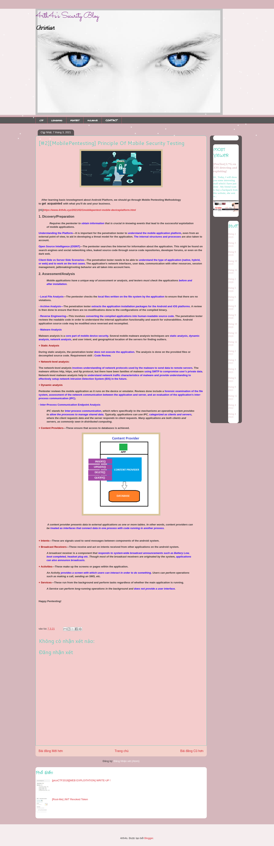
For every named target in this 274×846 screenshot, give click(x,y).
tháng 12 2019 (232, 271)
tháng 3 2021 (232, 361)
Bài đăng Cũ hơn (191, 751)
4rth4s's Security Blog (67, 16)
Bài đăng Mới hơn (51, 751)
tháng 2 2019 (232, 235)
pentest (74, 120)
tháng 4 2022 (232, 406)
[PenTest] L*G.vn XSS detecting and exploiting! (225, 167)
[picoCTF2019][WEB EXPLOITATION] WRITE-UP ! (81, 780)
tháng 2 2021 (232, 352)
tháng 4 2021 (232, 370)
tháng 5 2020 (232, 289)
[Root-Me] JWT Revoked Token (70, 799)
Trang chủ (121, 751)
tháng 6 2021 (232, 379)
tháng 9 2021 (232, 388)
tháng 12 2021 (232, 397)
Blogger (148, 838)
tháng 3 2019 (232, 244)
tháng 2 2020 (232, 280)
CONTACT (112, 120)
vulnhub (92, 120)
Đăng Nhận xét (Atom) (126, 761)
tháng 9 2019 (232, 253)
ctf (41, 120)
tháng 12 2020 (232, 343)
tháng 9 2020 (232, 316)
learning (56, 120)
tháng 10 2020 (232, 325)
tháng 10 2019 (232, 262)
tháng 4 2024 (232, 415)
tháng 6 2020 (232, 298)
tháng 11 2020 (232, 334)
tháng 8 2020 (232, 307)
